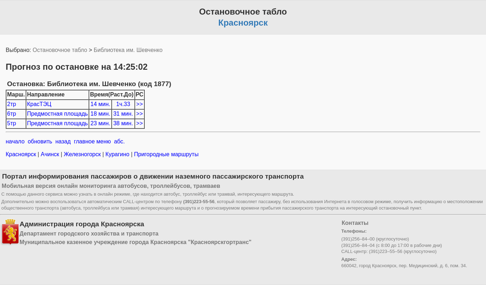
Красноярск (22, 154)
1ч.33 (123, 104)
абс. (119, 141)
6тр (11, 114)
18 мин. (100, 114)
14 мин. (100, 104)
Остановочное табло (60, 50)
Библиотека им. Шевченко (128, 50)
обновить (40, 141)
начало (15, 141)
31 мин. (123, 114)
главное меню (92, 141)
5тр (11, 123)
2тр (11, 104)
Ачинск (50, 154)
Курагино (117, 154)
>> (139, 104)
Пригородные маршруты (166, 154)
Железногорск (82, 154)
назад (63, 141)
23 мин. (100, 123)
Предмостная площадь (57, 114)
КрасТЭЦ (39, 104)
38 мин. (123, 123)
